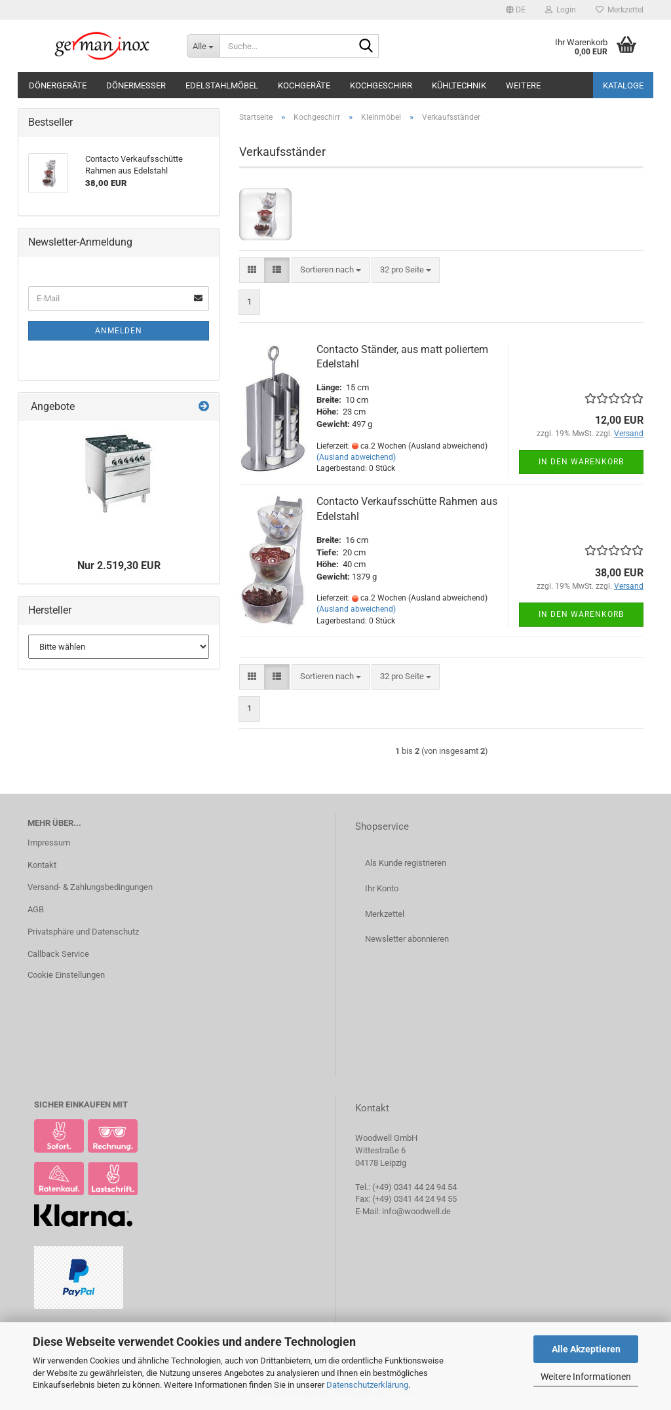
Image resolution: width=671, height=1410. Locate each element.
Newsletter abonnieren (407, 939)
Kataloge (623, 85)
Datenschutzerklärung (367, 1385)
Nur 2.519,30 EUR (119, 565)
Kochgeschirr (381, 85)
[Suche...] (203, 46)
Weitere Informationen (586, 1376)
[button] (515, 10)
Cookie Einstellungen (66, 975)
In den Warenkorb (581, 461)
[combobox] (331, 270)
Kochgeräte (304, 85)
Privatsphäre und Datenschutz (83, 932)
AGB (36, 909)
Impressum (49, 842)
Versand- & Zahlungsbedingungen (90, 887)
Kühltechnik (459, 85)
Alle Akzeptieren (586, 1349)
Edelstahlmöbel (221, 85)
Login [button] (560, 9)
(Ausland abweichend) (356, 457)
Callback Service (58, 954)
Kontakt (42, 865)
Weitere (523, 85)
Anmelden (118, 330)
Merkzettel (619, 9)
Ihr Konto (381, 888)
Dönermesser (136, 85)
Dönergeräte (57, 85)
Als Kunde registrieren (405, 863)
